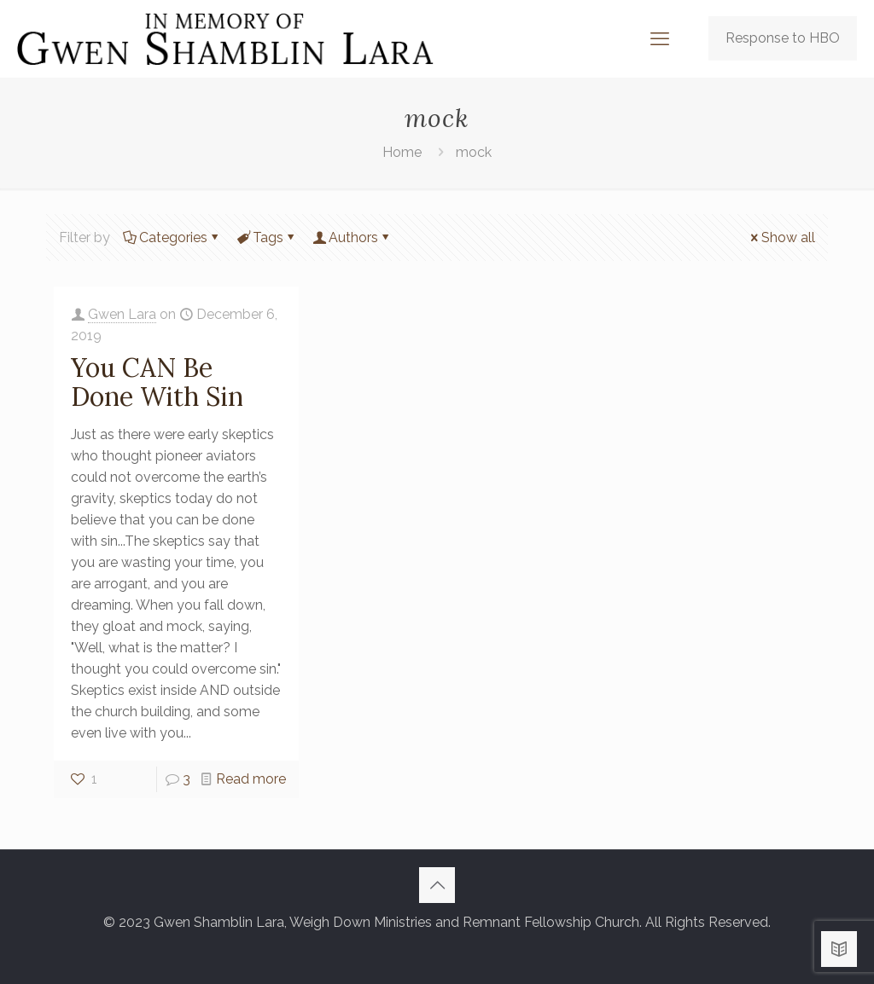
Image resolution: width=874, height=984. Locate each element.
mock (474, 152)
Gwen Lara (122, 314)
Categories (172, 237)
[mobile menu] (659, 38)
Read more (251, 779)
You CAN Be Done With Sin (157, 382)
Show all (781, 237)
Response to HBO (782, 38)
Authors (352, 237)
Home (402, 152)
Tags (266, 237)
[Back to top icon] (437, 885)
